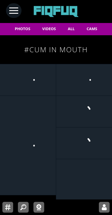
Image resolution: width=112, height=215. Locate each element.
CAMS (92, 28)
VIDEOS (49, 28)
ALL (71, 28)
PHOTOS (22, 28)
